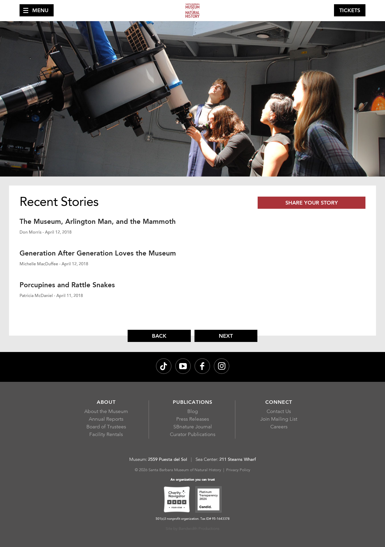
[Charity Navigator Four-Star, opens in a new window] (177, 500)
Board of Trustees (106, 427)
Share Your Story (311, 203)
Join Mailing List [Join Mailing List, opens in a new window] (278, 419)
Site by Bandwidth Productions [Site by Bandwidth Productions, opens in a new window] (192, 529)
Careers (278, 427)
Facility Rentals (106, 434)
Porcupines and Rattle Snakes (67, 285)
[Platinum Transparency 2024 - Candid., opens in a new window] (208, 500)
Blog (192, 411)
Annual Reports (106, 419)
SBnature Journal (192, 427)
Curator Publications (192, 434)
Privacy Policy (238, 470)
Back (159, 336)
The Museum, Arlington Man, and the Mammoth (98, 222)
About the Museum (106, 411)
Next (226, 336)
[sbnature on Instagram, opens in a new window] (221, 366)
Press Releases (192, 419)
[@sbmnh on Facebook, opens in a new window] (202, 366)
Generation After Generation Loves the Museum (98, 253)
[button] (37, 10)
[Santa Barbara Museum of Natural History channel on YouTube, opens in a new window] (183, 366)
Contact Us (279, 411)
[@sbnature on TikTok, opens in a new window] (163, 366)
